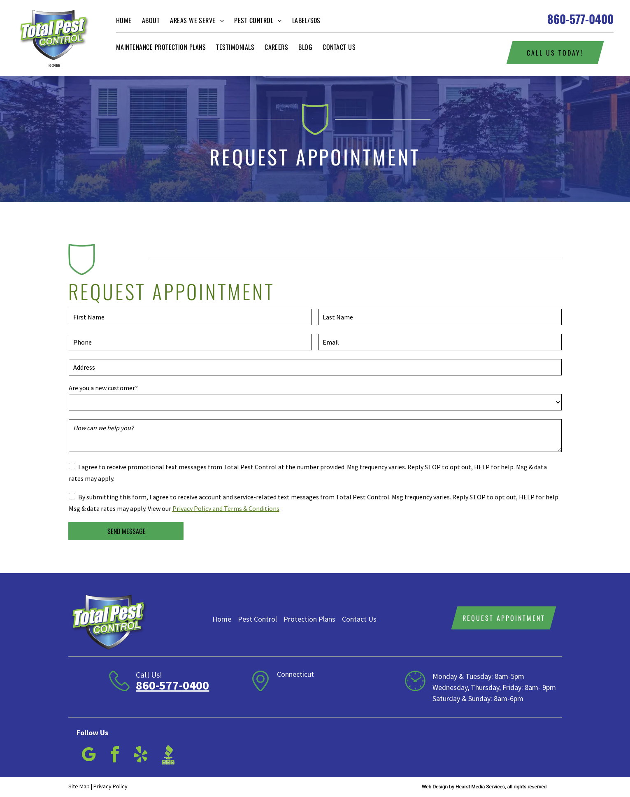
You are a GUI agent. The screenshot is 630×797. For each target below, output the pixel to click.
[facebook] (114, 755)
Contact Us (359, 619)
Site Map (79, 786)
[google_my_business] (89, 755)
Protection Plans (309, 619)
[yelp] (140, 755)
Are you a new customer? (103, 388)
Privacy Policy (110, 786)
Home (221, 619)
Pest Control (257, 619)
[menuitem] (129, 20)
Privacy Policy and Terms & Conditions (225, 508)
